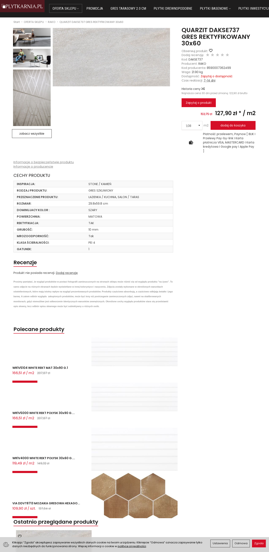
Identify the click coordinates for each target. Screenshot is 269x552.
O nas (141, 506)
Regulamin (145, 511)
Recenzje (29, 264)
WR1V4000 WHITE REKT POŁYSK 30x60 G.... (129, 377)
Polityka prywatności (152, 516)
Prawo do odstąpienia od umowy (99, 516)
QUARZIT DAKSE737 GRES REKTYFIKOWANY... (54, 450)
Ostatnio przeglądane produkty (68, 395)
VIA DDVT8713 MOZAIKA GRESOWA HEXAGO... (180, 377)
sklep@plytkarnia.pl (30, 511)
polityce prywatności (132, 546)
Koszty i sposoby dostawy (93, 521)
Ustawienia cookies (89, 527)
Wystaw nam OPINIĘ (151, 521)
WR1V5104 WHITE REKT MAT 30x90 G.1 (33, 377)
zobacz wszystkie (31, 133)
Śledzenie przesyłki (27, 526)
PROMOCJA (102, 8)
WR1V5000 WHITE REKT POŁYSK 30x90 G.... (80, 377)
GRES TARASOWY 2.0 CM (135, 8)
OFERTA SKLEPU (73, 8)
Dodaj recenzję (67, 275)
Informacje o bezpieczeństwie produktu (44, 162)
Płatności (82, 511)
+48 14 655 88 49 (28, 516)
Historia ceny (193, 89)
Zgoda (259, 543)
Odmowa (241, 543)
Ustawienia (220, 543)
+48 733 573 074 (28, 521)
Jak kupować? (85, 506)
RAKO (202, 64)
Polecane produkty (46, 333)
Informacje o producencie (33, 167)
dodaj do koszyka (232, 125)
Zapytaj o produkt (199, 103)
